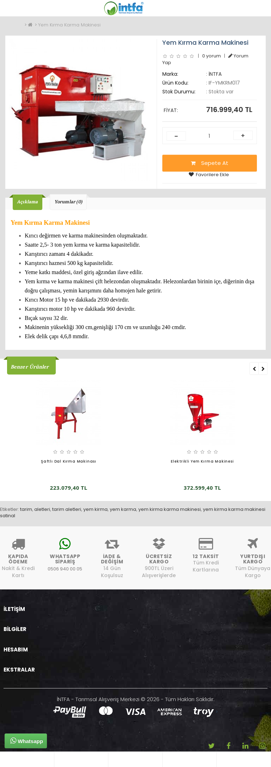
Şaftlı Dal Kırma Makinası (68, 461)
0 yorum (211, 55)
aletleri (42, 509)
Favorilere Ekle (209, 174)
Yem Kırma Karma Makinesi (69, 24)
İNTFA (215, 74)
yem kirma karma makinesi (169, 509)
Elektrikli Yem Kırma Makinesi (202, 461)
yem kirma (95, 509)
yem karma (123, 509)
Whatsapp (26, 740)
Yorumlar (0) (68, 202)
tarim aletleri (66, 509)
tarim (26, 509)
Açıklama (27, 202)
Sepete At (209, 163)
